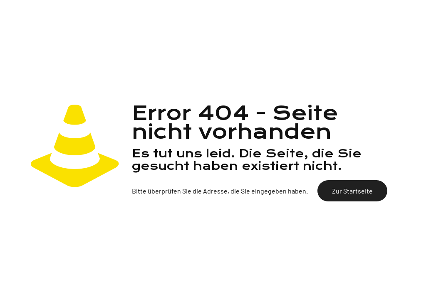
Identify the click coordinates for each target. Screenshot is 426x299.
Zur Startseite (352, 191)
